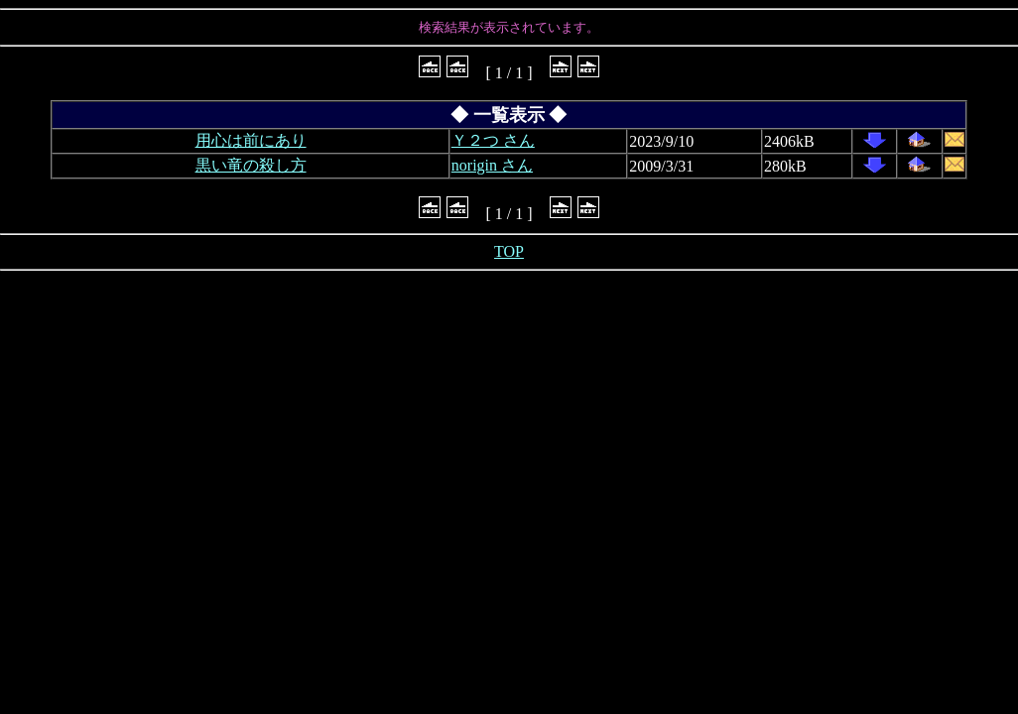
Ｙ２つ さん (493, 140)
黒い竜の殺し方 (251, 165)
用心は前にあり (251, 140)
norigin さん (492, 165)
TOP (509, 251)
